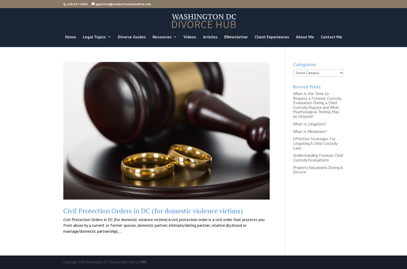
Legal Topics (94, 37)
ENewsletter (236, 37)
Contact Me (331, 37)
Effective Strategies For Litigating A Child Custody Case (315, 143)
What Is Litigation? (309, 123)
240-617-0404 (77, 4)
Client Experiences (272, 37)
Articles (210, 37)
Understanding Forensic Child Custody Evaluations (318, 157)
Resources (162, 37)
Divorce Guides (132, 37)
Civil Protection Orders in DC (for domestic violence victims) (153, 210)
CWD (143, 262)
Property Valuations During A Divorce (317, 170)
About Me (305, 37)
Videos (190, 37)
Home (70, 37)
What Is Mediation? (310, 131)
